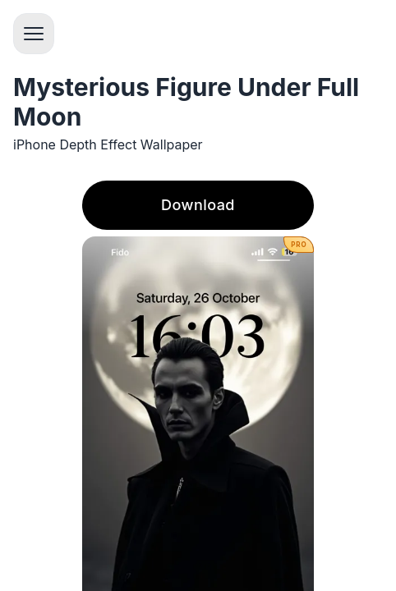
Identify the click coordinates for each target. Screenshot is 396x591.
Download (198, 204)
